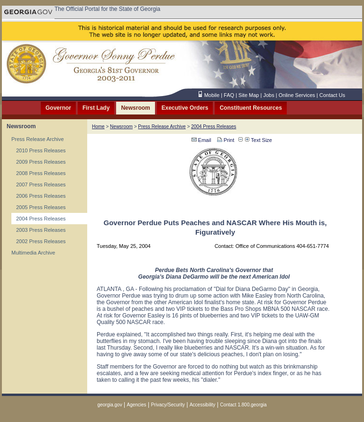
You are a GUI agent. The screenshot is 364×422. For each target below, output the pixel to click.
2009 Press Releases (41, 162)
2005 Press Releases (41, 207)
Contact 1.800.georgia (243, 404)
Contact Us (332, 95)
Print (225, 140)
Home (98, 126)
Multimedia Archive (33, 252)
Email (201, 140)
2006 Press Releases (41, 196)
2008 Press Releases (41, 173)
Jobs (268, 95)
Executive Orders (185, 108)
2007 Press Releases (41, 184)
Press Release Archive (37, 139)
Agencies (136, 404)
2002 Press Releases (41, 241)
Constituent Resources (250, 108)
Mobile (211, 95)
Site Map (248, 95)
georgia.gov (109, 404)
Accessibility (202, 404)
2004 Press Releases (41, 218)
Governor (58, 108)
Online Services (297, 95)
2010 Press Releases (41, 150)
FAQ (229, 95)
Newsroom (135, 108)
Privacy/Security (168, 404)
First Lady (95, 108)
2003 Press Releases (41, 230)
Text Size (259, 140)
